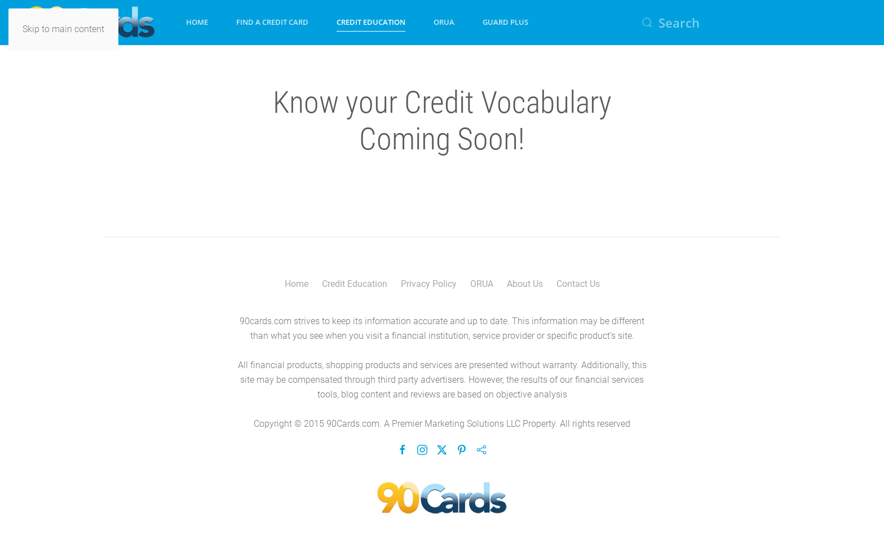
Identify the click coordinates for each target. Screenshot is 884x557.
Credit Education (354, 283)
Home (197, 22)
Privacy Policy (429, 283)
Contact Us (578, 283)
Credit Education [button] (371, 22)
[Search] (748, 22)
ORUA (444, 22)
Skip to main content (63, 29)
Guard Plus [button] (505, 22)
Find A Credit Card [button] (272, 22)
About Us (525, 283)
